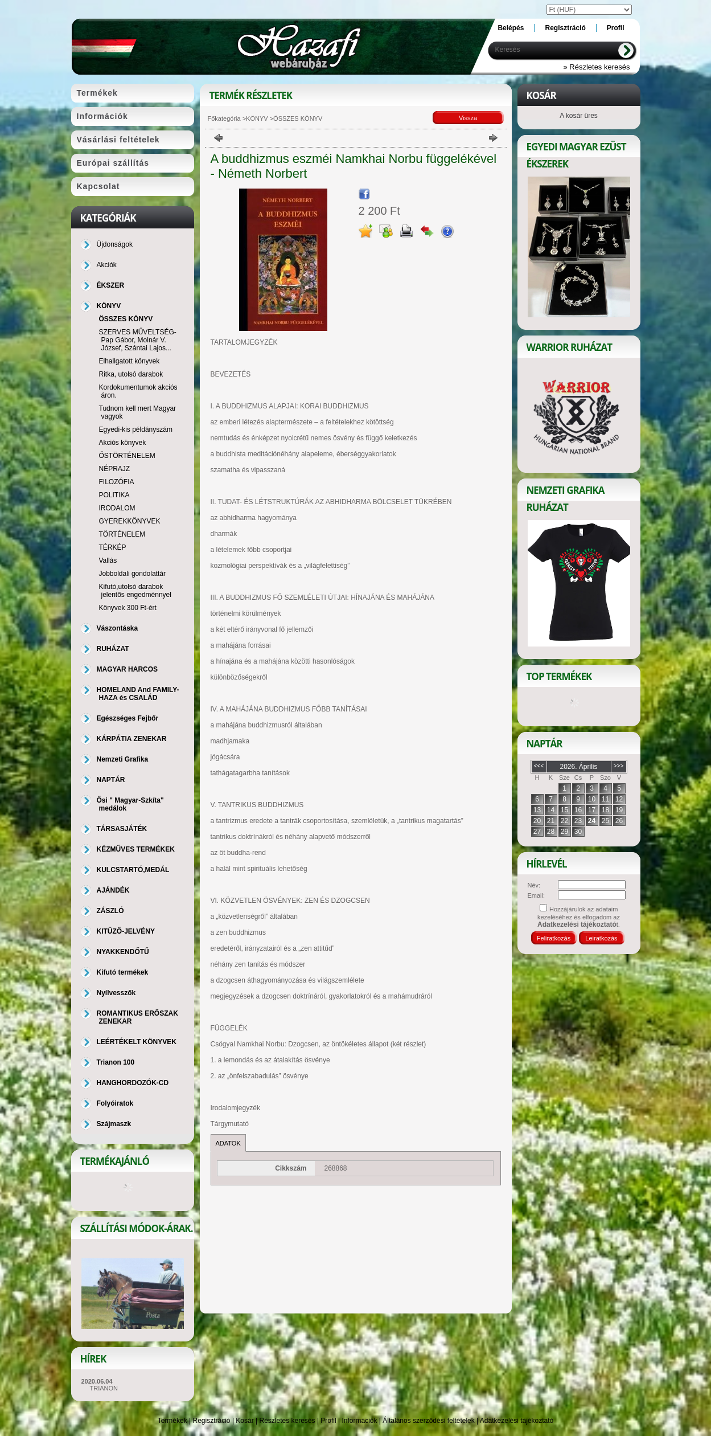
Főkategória (224, 118)
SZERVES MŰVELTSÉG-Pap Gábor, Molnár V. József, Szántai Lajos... (137, 340)
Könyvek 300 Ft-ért (128, 608)
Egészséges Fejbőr (128, 718)
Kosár (244, 1421)
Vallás (108, 560)
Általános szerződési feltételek (428, 1421)
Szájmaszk (114, 1124)
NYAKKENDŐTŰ (123, 952)
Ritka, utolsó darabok (131, 374)
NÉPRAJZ (114, 469)
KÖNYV (257, 118)
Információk (359, 1421)
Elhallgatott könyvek (129, 361)
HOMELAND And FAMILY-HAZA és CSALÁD (138, 694)
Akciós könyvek (122, 443)
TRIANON (104, 1388)
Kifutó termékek (123, 972)
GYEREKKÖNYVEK (130, 521)
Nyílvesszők (116, 993)
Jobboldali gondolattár (132, 574)
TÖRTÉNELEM (122, 534)
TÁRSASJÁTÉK (122, 829)
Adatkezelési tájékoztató (516, 1421)
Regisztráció (212, 1421)
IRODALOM (117, 508)
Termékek (172, 1421)
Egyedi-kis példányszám (135, 429)
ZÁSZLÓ (110, 911)
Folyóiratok (115, 1103)
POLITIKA (114, 495)
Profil (328, 1421)
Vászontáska (117, 628)
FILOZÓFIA (116, 482)
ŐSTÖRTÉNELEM (127, 456)
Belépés (511, 28)
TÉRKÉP (112, 547)
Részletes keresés (287, 1421)
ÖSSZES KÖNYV (126, 319)
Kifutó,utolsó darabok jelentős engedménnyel (135, 591)
